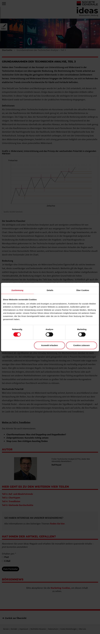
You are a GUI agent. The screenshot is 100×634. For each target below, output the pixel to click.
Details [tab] (50, 290)
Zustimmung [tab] (17, 290)
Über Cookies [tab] (82, 290)
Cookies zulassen (81, 345)
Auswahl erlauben (49, 345)
